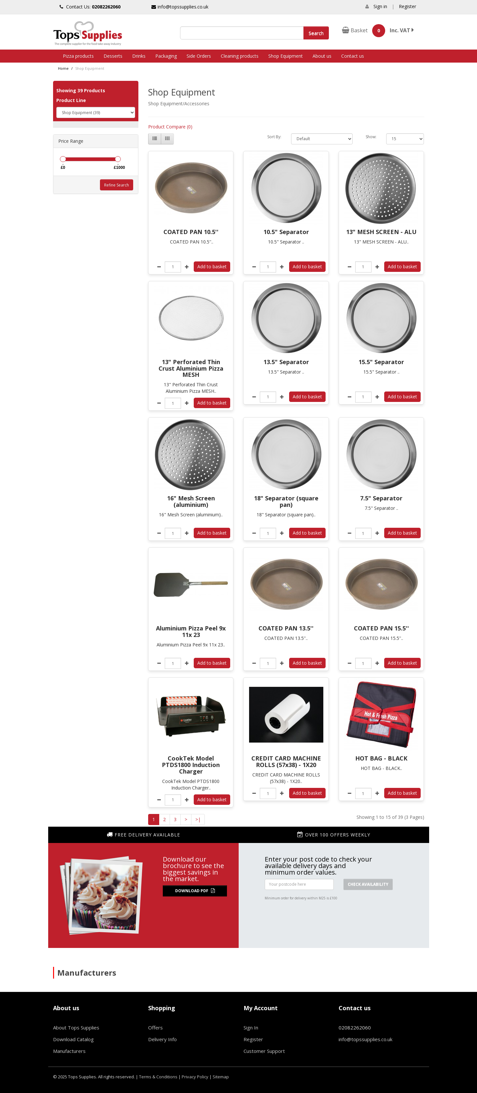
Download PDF (195, 891)
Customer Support (264, 1051)
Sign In (251, 1027)
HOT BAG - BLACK (381, 758)
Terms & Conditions (158, 1077)
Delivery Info (162, 1039)
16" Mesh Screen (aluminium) (191, 501)
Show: (371, 137)
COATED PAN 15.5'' (381, 628)
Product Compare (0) (170, 127)
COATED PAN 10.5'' (190, 232)
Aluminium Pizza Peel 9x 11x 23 (191, 631)
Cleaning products (240, 56)
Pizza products (78, 56)
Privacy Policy (195, 1077)
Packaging (166, 56)
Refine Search (116, 185)
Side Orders (199, 56)
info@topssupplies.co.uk (179, 7)
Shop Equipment (285, 56)
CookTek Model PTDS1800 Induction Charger (191, 764)
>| (198, 819)
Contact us (352, 56)
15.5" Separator (381, 362)
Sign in (380, 6)
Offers (155, 1027)
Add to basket (212, 266)
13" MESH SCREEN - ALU (381, 232)
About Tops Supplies (76, 1027)
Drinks (139, 56)
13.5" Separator (286, 362)
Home (63, 68)
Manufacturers (69, 1051)
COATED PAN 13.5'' (286, 628)
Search (316, 33)
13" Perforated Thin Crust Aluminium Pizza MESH (191, 368)
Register (407, 6)
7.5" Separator (381, 498)
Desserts (113, 56)
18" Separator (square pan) (286, 501)
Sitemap (221, 1077)
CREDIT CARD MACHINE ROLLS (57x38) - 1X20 (286, 761)
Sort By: (274, 137)
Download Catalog (73, 1039)
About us (322, 56)
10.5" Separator (286, 232)
